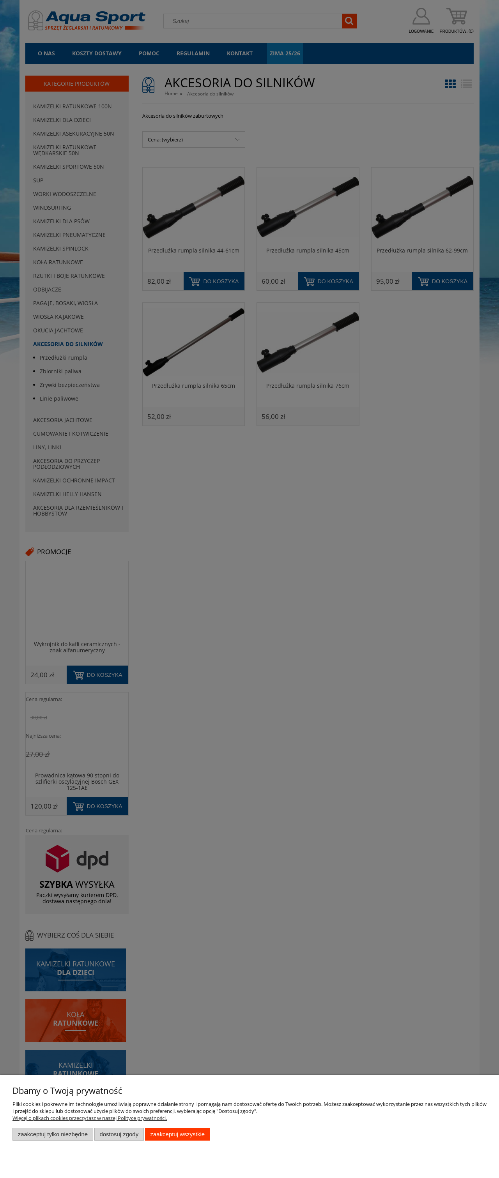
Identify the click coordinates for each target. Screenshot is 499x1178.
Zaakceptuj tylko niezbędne (53, 1134)
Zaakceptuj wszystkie (177, 1134)
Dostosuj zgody (118, 1134)
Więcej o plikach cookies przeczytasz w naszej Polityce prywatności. (89, 1117)
